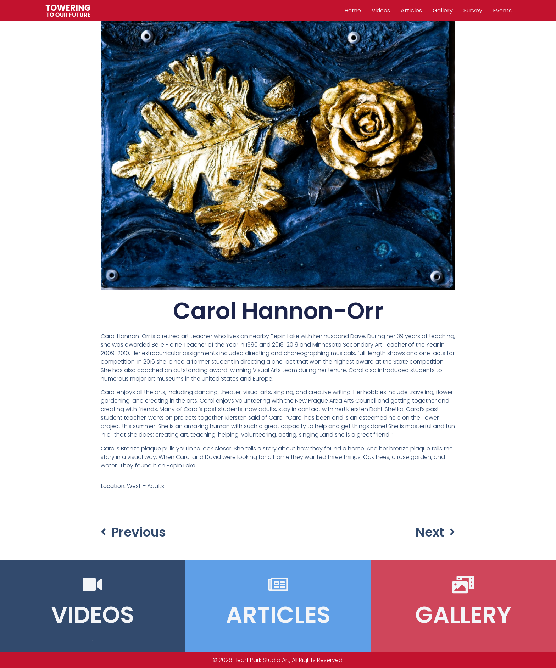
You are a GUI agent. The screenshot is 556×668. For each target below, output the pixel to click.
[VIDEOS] (92, 584)
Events (502, 10)
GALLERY (463, 615)
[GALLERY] (463, 584)
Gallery (443, 10)
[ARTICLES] (278, 584)
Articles (411, 10)
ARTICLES (278, 615)
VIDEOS (92, 615)
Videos (381, 10)
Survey (472, 10)
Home (352, 10)
